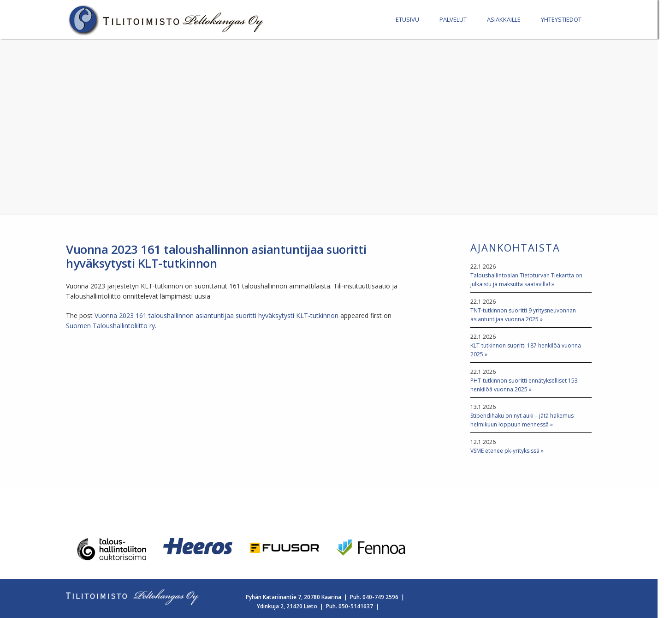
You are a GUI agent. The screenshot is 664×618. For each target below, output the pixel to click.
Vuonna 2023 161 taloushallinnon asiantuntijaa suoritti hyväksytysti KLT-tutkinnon (216, 315)
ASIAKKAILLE (504, 19)
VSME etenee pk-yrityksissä (505, 451)
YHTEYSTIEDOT (561, 19)
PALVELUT (453, 19)
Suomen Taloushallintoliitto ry (110, 325)
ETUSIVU (407, 19)
